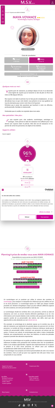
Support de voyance (7, 366)
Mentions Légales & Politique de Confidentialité (35, 401)
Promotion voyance (7, 380)
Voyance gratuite (6, 383)
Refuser (27, 217)
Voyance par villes (34, 366)
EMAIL (41, 60)
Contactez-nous (33, 392)
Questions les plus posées (9, 367)
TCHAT (16, 60)
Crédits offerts (6, 381)
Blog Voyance (5, 392)
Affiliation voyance (34, 380)
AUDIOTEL (41, 68)
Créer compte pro (34, 378)
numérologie (8, 301)
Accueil (7, 12)
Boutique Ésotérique (7, 378)
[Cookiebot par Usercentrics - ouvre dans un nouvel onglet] (46, 190)
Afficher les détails (44, 212)
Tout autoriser (45, 217)
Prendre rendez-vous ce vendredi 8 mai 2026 (27, 287)
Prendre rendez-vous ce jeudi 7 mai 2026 (27, 271)
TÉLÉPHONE (16, 67)
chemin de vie (32, 320)
